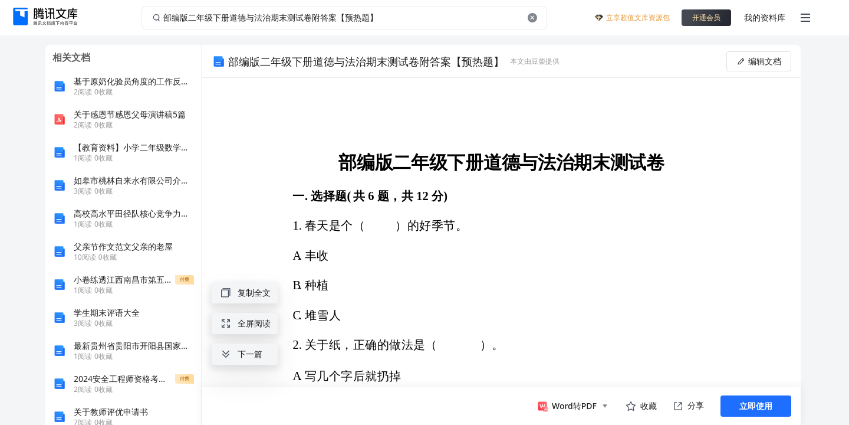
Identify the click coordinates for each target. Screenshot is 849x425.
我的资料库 (764, 17)
